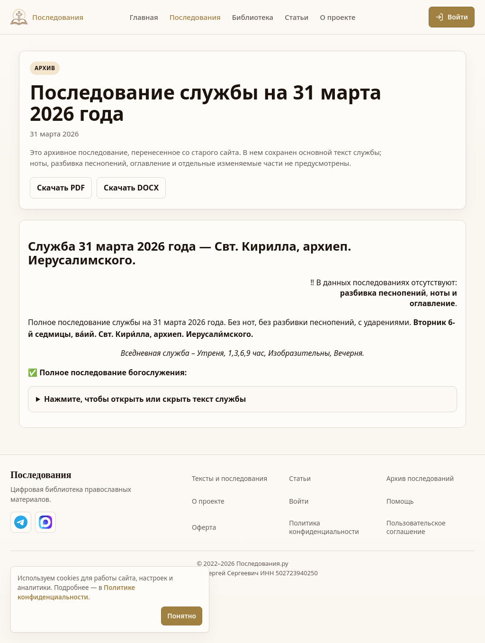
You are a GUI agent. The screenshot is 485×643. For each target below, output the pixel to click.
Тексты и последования (229, 478)
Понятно (181, 615)
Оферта (204, 527)
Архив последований (420, 478)
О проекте (208, 501)
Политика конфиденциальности (324, 527)
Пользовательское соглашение (416, 527)
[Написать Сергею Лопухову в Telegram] (20, 522)
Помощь (400, 501)
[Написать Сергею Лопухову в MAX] (45, 522)
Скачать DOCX (131, 187)
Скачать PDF (61, 187)
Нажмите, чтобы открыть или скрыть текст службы (145, 399)
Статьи (300, 478)
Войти (298, 501)
